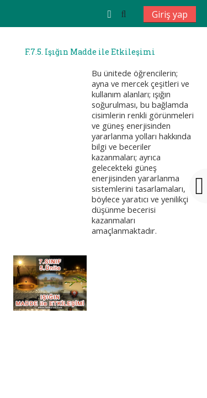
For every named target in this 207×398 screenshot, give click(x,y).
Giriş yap (170, 14)
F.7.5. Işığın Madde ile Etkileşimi (90, 52)
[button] (123, 13)
